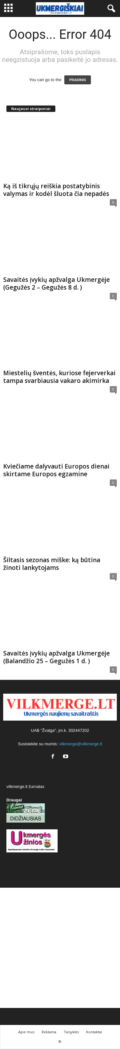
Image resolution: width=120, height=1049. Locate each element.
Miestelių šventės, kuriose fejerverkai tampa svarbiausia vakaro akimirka (59, 377)
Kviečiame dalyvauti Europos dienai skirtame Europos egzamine (56, 470)
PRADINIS (77, 80)
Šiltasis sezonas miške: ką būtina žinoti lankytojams (51, 564)
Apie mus (26, 1031)
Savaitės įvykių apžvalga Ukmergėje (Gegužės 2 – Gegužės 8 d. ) (56, 283)
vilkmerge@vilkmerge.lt (80, 743)
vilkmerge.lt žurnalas (25, 786)
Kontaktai (94, 1031)
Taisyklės (71, 1031)
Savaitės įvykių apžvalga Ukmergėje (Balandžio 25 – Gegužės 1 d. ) (56, 657)
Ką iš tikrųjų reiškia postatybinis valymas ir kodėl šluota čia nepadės (56, 190)
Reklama (49, 1031)
